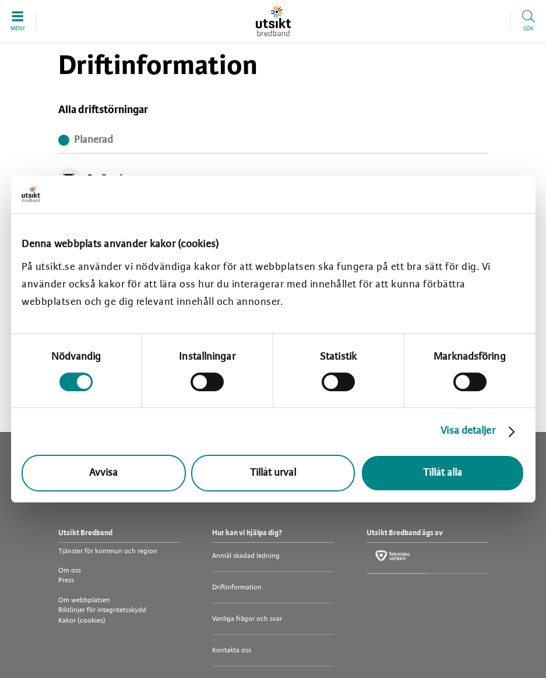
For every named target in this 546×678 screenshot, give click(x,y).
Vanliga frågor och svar (247, 619)
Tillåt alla (442, 473)
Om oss (69, 570)
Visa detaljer (468, 431)
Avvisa (103, 473)
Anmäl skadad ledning (246, 556)
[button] (18, 20)
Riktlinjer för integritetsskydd (102, 610)
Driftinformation (237, 587)
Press (66, 580)
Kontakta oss (231, 650)
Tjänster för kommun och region (107, 551)
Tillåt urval (273, 473)
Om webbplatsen (84, 600)
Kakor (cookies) (81, 620)
